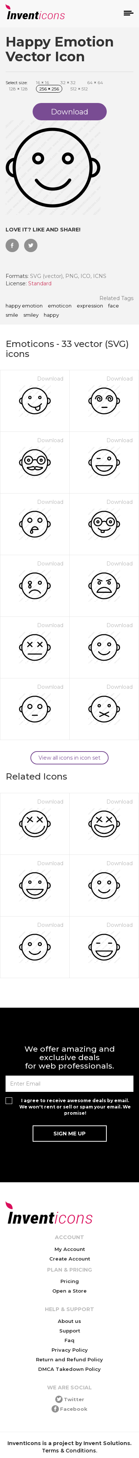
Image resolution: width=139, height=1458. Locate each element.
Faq (69, 1340)
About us (69, 1321)
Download (50, 378)
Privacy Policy (70, 1350)
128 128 (18, 89)
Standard (40, 283)
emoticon (60, 306)
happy (51, 315)
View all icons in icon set (69, 757)
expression (90, 306)
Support (69, 1331)
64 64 (95, 82)
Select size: (17, 82)
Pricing (69, 1281)
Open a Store (69, 1291)
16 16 (42, 82)
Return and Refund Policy (69, 1359)
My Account (69, 1249)
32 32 (68, 82)
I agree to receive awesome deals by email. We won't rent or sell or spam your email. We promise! (75, 1107)
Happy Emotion (24, 306)
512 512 (79, 89)
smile (12, 315)
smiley (31, 315)
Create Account (69, 1259)
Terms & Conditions (69, 1450)
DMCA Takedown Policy (69, 1369)
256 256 (49, 89)
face (113, 306)
